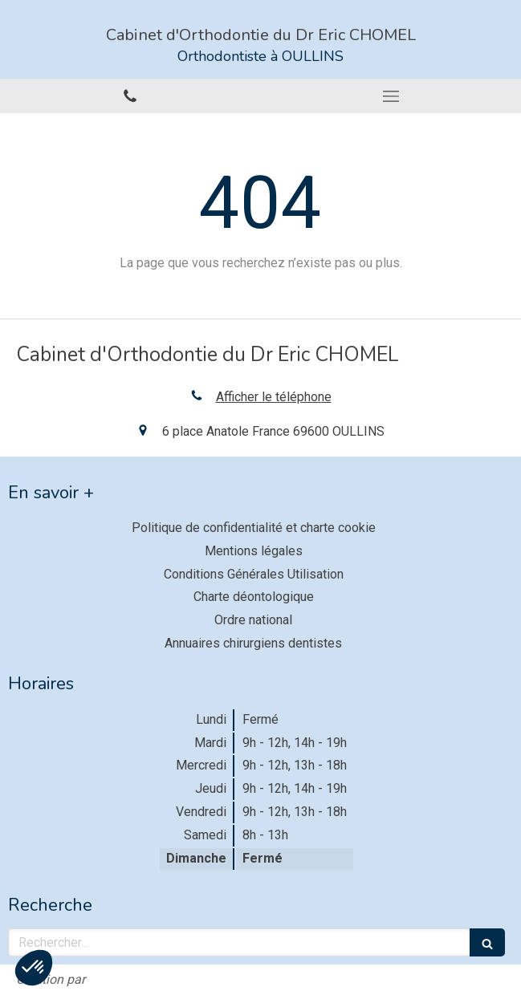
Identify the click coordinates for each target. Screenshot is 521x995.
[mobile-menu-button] (391, 96)
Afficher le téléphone (274, 396)
